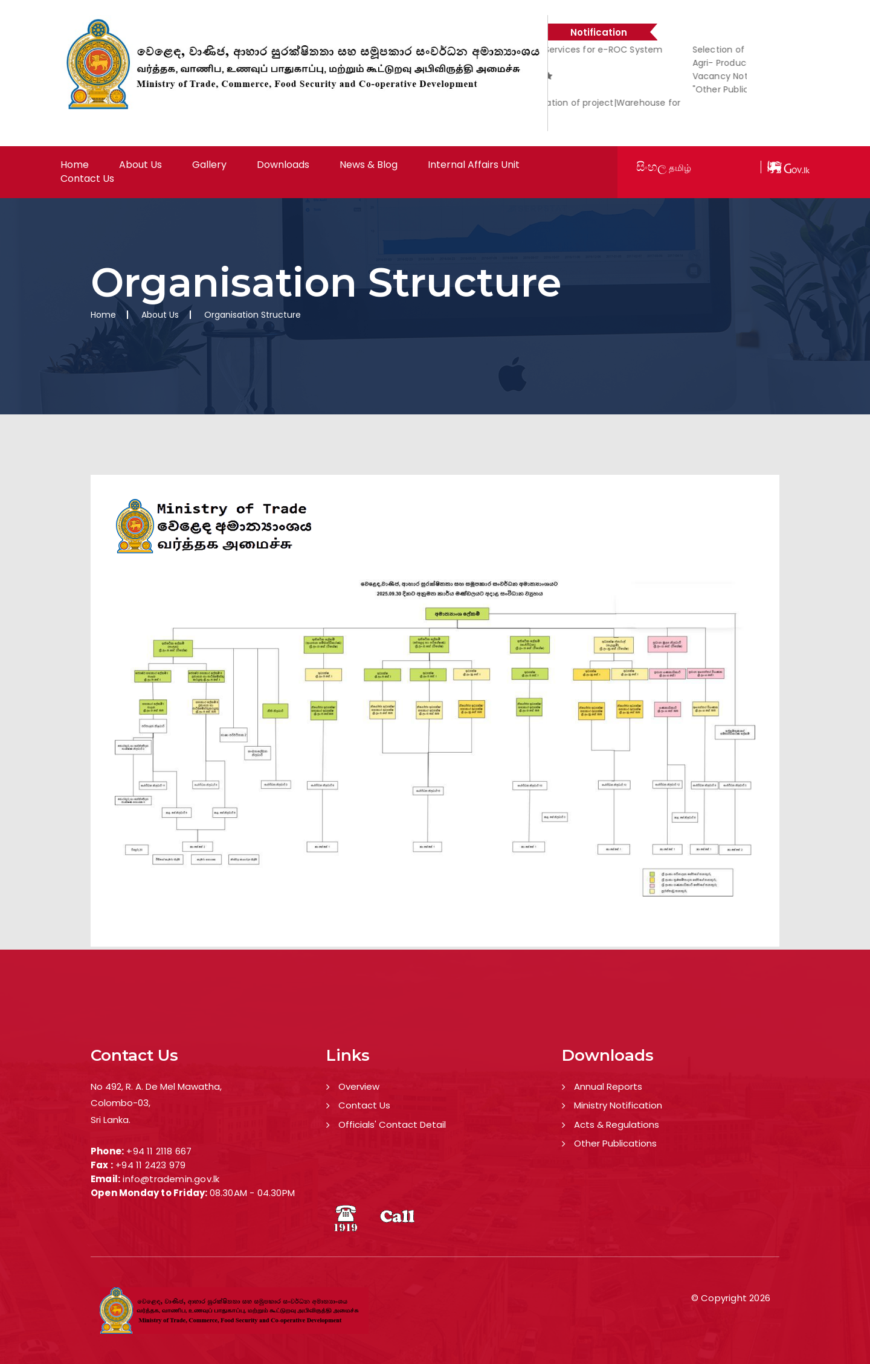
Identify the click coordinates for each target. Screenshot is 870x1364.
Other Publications (615, 1143)
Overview (358, 1086)
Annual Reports (608, 1086)
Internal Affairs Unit (474, 165)
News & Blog (369, 165)
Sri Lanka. (110, 1119)
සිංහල (651, 166)
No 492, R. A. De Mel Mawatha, (156, 1086)
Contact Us (87, 178)
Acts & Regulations (616, 1124)
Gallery (209, 165)
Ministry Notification (618, 1105)
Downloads (283, 165)
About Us (140, 165)
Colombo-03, (120, 1102)
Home (74, 165)
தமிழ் (680, 167)
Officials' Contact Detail (392, 1124)
